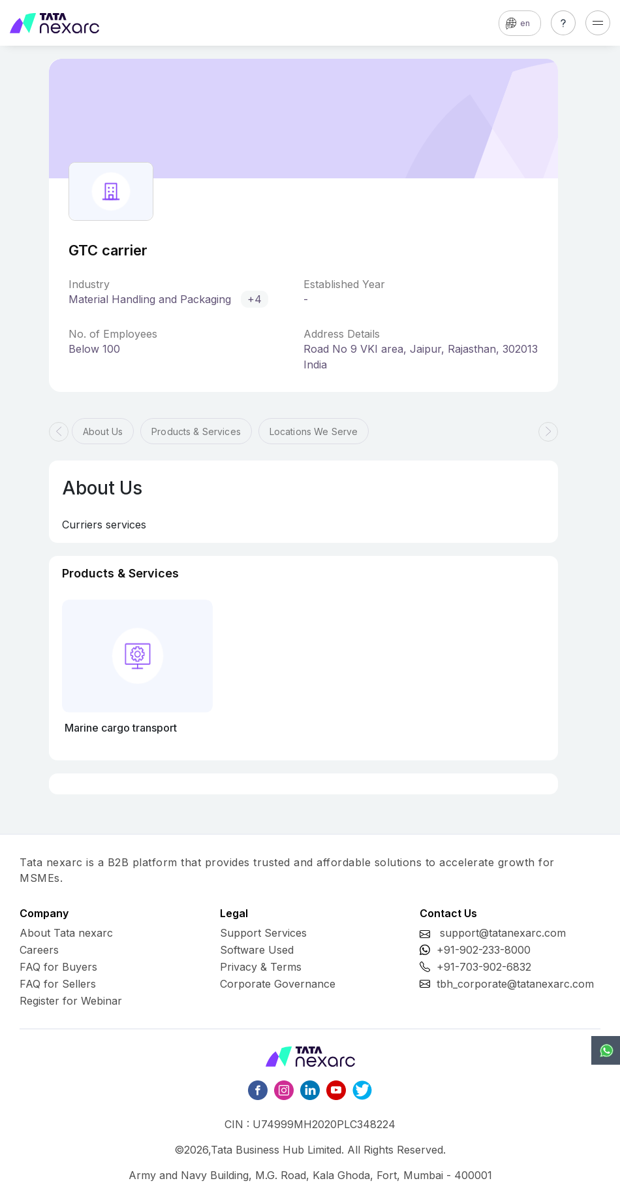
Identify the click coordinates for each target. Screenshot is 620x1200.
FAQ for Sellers (58, 983)
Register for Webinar (71, 1000)
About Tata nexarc (66, 932)
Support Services (263, 932)
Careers (39, 949)
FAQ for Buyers (58, 966)
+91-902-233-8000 (484, 949)
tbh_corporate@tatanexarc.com (515, 983)
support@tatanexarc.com (503, 932)
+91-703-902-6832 (484, 966)
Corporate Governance (277, 983)
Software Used (257, 949)
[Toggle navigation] (597, 22)
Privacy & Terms (261, 966)
